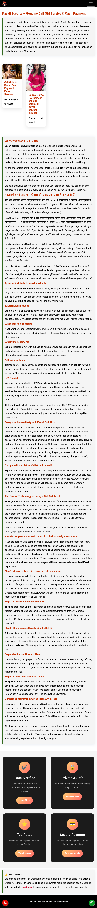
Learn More (24, 800)
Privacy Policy (72, 796)
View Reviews (24, 853)
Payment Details (72, 853)
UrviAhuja (27, 887)
